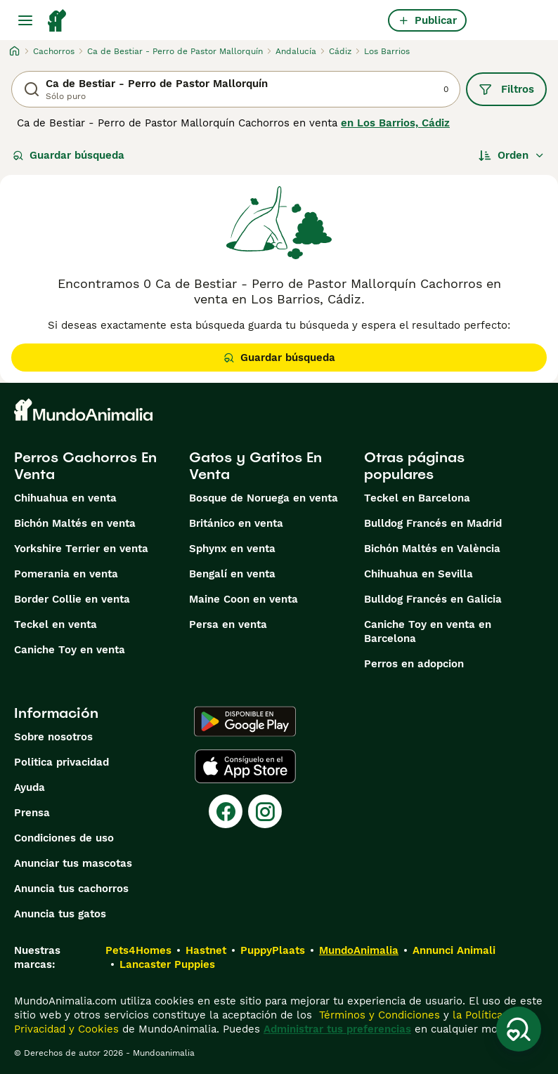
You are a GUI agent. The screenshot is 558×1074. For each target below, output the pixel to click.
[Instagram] (265, 811)
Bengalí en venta (232, 574)
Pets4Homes (138, 950)
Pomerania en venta (66, 574)
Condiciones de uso (64, 838)
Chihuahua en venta (65, 498)
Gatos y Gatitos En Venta (255, 466)
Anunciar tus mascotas (73, 863)
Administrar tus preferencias (337, 1029)
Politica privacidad (61, 762)
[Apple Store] (245, 766)
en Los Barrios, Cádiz (395, 123)
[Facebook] (225, 811)
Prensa (32, 812)
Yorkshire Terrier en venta (81, 548)
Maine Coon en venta (243, 599)
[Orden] (511, 155)
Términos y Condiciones (378, 1015)
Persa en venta (228, 624)
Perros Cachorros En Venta (85, 466)
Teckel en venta (55, 624)
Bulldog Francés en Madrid (433, 523)
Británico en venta (236, 523)
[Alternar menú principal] (25, 20)
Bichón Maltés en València (432, 548)
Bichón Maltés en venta (75, 523)
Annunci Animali (454, 950)
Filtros (506, 89)
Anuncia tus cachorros (71, 888)
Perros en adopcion (414, 663)
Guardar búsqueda (68, 155)
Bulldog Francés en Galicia (433, 599)
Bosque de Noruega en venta (263, 498)
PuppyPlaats (272, 950)
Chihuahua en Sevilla (418, 574)
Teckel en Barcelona (417, 498)
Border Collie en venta (72, 599)
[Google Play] (245, 721)
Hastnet (206, 950)
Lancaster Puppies (167, 964)
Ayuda (29, 787)
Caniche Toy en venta (69, 649)
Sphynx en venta (232, 548)
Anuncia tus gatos (60, 914)
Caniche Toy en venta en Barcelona (427, 631)
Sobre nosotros (53, 737)
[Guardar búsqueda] (518, 1029)
